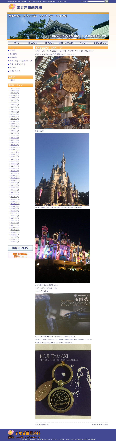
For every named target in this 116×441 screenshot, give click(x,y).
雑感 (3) (12, 80)
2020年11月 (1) (14, 126)
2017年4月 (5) (14, 218)
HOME (12, 50)
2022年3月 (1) (14, 100)
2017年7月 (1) (14, 211)
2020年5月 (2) (14, 135)
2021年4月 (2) (14, 119)
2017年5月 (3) (14, 215)
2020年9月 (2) (14, 128)
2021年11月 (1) (14, 107)
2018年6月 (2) (14, 187)
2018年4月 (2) (14, 192)
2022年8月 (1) (14, 93)
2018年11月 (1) (14, 178)
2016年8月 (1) (14, 234)
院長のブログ (45, 424)
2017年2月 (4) (14, 223)
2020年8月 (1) (14, 130)
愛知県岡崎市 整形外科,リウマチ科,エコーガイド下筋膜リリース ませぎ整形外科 (60, 439)
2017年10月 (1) (14, 204)
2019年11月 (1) (14, 149)
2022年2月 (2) (14, 102)
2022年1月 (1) (14, 104)
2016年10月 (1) (14, 232)
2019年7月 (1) (14, 159)
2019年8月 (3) (14, 156)
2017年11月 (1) (14, 201)
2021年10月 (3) (14, 109)
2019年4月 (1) (14, 166)
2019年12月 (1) (14, 147)
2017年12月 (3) (14, 199)
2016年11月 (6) (14, 230)
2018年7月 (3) (14, 185)
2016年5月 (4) (14, 241)
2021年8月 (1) (14, 114)
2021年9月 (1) (14, 112)
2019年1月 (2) (14, 173)
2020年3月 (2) (14, 140)
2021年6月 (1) (14, 116)
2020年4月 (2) (14, 138)
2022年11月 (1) (14, 88)
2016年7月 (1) (14, 237)
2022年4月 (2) (14, 97)
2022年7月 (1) (14, 95)
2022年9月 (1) (14, 90)
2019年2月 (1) (14, 171)
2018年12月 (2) (14, 175)
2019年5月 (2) (14, 164)
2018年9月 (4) (14, 182)
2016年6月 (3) (14, 239)
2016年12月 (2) (14, 227)
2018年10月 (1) (14, 180)
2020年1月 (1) (14, 145)
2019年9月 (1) (14, 154)
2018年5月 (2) (14, 190)
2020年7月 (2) (14, 133)
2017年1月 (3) (14, 225)
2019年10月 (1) (14, 152)
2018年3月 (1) (14, 194)
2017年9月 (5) (14, 206)
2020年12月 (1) (14, 123)
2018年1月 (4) (14, 197)
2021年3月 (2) (14, 121)
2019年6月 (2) (14, 161)
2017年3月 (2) (14, 220)
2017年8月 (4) (14, 208)
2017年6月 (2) (14, 213)
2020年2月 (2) (14, 142)
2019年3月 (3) (14, 168)
